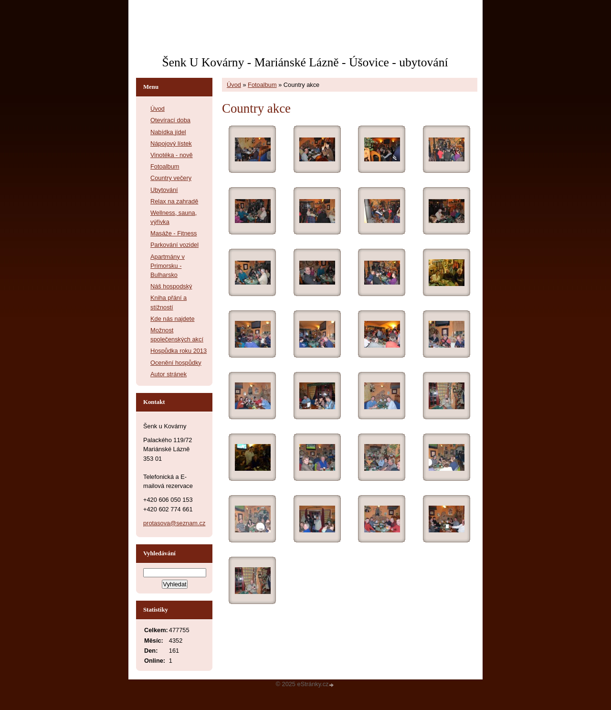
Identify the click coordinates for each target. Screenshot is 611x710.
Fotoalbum (262, 84)
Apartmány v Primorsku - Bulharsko (167, 265)
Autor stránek (168, 374)
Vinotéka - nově (171, 155)
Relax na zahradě (174, 201)
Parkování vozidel (174, 244)
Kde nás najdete (172, 318)
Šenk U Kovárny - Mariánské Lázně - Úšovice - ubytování (305, 62)
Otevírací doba (170, 120)
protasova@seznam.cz (174, 523)
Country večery (170, 177)
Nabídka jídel (168, 132)
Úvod (234, 84)
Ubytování (164, 189)
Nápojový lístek (171, 143)
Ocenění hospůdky (175, 362)
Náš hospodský (171, 286)
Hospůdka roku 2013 (178, 350)
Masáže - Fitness (173, 233)
